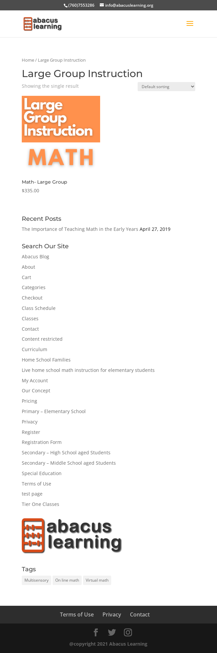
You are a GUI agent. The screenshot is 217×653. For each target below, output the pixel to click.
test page (32, 494)
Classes (30, 318)
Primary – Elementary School (54, 411)
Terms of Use (36, 483)
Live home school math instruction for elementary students (88, 370)
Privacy (30, 421)
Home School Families (46, 359)
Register (31, 432)
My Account (35, 380)
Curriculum (34, 349)
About (28, 267)
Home (28, 60)
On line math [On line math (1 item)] (67, 580)
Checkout (32, 298)
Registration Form (42, 442)
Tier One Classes (40, 504)
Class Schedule (39, 308)
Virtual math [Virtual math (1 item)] (97, 580)
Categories (34, 287)
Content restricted (42, 339)
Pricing (29, 401)
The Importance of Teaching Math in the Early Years (80, 229)
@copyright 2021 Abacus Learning (108, 644)
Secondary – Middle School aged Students (69, 463)
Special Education (42, 473)
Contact (30, 329)
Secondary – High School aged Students (66, 452)
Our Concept (36, 390)
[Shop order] (166, 86)
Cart (26, 277)
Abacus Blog (35, 256)
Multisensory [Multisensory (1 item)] (36, 580)
